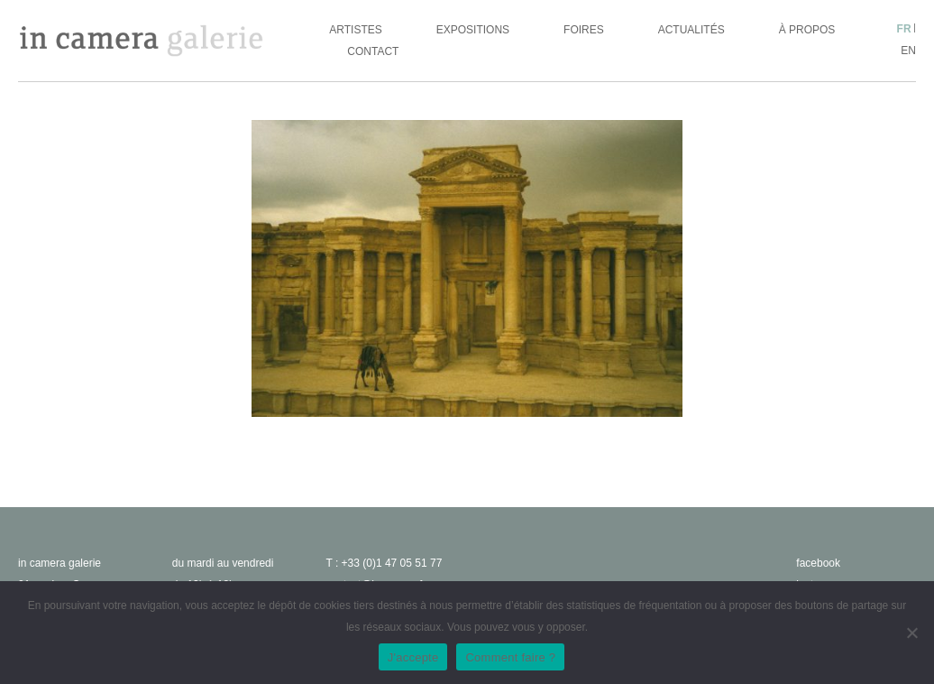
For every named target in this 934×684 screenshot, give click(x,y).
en (908, 50)
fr (904, 29)
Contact (372, 51)
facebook (818, 563)
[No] (911, 633)
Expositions (472, 29)
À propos (807, 29)
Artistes (355, 29)
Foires (583, 29)
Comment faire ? (510, 657)
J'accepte (413, 657)
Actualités (691, 29)
